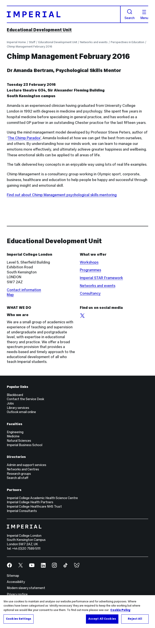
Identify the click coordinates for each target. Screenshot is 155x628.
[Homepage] (64, 14)
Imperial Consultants (22, 511)
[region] (77, 611)
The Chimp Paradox (24, 137)
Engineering (15, 432)
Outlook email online (21, 412)
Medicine (13, 436)
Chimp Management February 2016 (29, 46)
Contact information (24, 289)
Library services (18, 408)
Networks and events (94, 42)
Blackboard (15, 395)
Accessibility (16, 582)
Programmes (90, 269)
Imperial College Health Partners (30, 502)
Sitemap (13, 576)
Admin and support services (26, 465)
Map (10, 294)
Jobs (10, 403)
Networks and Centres (23, 469)
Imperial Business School (24, 445)
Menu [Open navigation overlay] (144, 15)
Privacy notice (17, 594)
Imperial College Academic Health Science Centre (42, 498)
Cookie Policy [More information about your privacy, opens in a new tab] (120, 610)
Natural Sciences (19, 441)
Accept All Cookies (102, 619)
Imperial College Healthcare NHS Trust (34, 506)
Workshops (89, 262)
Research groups (19, 474)
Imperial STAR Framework (101, 277)
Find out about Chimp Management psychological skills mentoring (62, 194)
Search (130, 14)
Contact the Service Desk (25, 399)
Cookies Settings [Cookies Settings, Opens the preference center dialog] (18, 619)
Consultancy (90, 293)
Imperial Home (16, 42)
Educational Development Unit (39, 29)
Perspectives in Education (127, 42)
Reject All (135, 619)
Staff (32, 42)
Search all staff (17, 478)
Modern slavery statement (26, 588)
